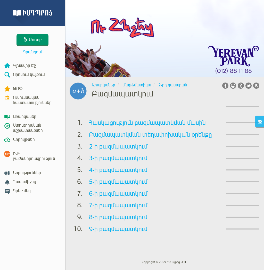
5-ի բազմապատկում (118, 182)
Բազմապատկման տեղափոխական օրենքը (150, 134)
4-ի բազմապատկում (118, 170)
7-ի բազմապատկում (118, 205)
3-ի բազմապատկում (118, 158)
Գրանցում (32, 52)
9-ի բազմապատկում (118, 229)
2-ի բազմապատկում (118, 146)
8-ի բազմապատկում (118, 217)
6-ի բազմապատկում (118, 194)
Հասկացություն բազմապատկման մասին (147, 123)
